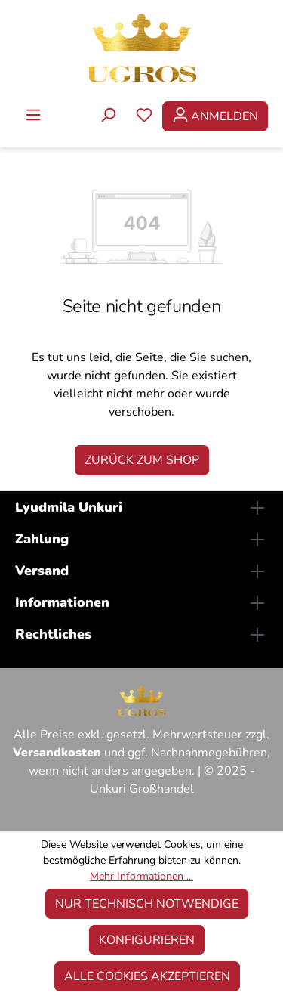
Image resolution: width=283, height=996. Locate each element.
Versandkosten (57, 752)
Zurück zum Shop (142, 460)
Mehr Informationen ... (141, 876)
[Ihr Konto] (215, 116)
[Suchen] (108, 116)
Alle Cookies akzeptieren (147, 976)
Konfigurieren (147, 940)
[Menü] (33, 116)
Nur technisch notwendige (146, 903)
